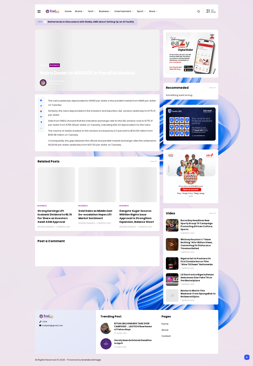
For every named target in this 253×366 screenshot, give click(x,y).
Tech (90, 11)
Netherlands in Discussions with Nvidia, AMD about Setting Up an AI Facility (91, 21)
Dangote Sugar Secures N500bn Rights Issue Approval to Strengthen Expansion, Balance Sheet (136, 216)
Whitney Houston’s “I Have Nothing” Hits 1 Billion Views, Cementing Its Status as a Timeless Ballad (196, 244)
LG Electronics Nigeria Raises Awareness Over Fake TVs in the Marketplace (197, 277)
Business (104, 11)
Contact (166, 336)
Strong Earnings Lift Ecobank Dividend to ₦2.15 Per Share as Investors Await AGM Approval (55, 216)
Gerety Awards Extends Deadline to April (133, 342)
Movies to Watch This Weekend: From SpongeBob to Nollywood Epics (198, 293)
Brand (78, 11)
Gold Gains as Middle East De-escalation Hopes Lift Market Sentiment (95, 214)
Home (68, 11)
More (152, 11)
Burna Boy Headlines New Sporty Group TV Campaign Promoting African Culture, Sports (197, 225)
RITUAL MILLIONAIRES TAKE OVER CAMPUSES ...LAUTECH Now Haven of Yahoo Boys (133, 326)
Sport (140, 11)
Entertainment (123, 11)
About (165, 330)
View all (153, 161)
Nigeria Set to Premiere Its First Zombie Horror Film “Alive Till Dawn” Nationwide (197, 261)
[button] (41, 128)
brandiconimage (91, 359)
